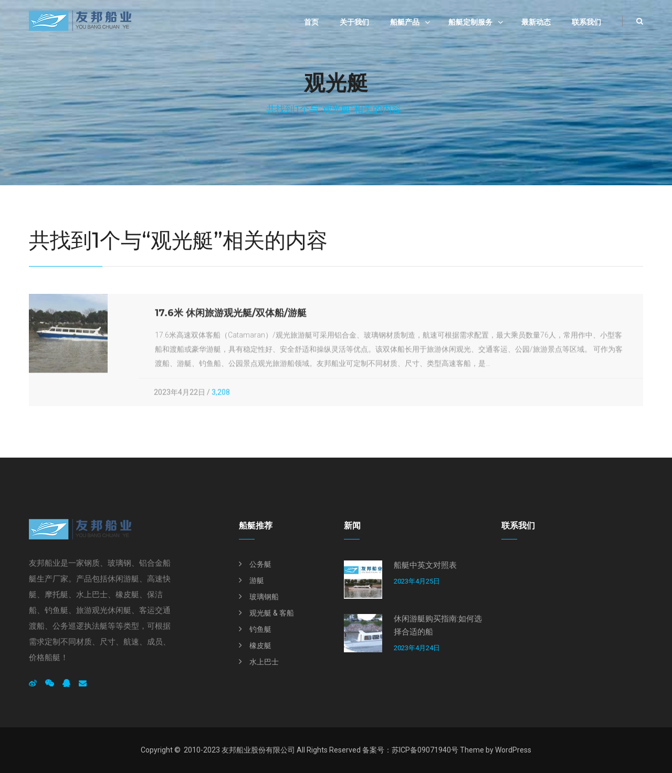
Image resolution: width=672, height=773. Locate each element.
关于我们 (354, 22)
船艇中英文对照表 (425, 565)
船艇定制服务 (470, 22)
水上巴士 (264, 662)
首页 (311, 22)
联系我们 (586, 22)
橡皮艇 (260, 645)
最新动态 (536, 22)
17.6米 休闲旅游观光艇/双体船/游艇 (231, 314)
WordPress (513, 750)
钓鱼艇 (260, 629)
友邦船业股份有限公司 (258, 750)
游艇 (256, 580)
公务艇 (260, 564)
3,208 (221, 393)
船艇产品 (404, 22)
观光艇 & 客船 (271, 613)
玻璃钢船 (264, 596)
